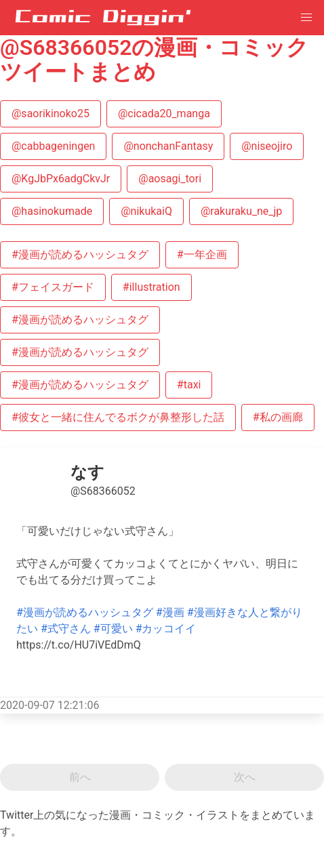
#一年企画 (202, 254)
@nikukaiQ (146, 211)
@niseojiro (266, 146)
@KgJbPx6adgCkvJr (61, 178)
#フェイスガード (53, 287)
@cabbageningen (53, 146)
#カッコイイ (166, 628)
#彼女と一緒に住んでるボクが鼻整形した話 (118, 417)
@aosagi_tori (169, 178)
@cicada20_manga (164, 113)
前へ (80, 777)
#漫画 (170, 612)
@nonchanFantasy (168, 146)
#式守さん (66, 628)
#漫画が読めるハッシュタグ (80, 254)
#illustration (151, 287)
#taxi (189, 384)
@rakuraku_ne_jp (241, 211)
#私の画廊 (278, 417)
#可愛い (113, 628)
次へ (245, 777)
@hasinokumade (52, 211)
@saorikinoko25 (50, 113)
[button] (306, 17)
